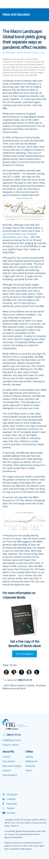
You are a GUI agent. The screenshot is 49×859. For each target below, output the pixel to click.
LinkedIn (9, 799)
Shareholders (10, 775)
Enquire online (10, 744)
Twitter (8, 808)
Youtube (9, 812)
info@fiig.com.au (12, 740)
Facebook (10, 803)
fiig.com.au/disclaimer (13, 837)
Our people (9, 761)
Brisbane (30, 765)
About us (14, 826)
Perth (28, 770)
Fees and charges (12, 765)
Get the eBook (24, 654)
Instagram (10, 794)
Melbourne (31, 761)
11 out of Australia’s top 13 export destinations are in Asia (23, 234)
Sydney (29, 756)
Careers (7, 770)
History (7, 756)
